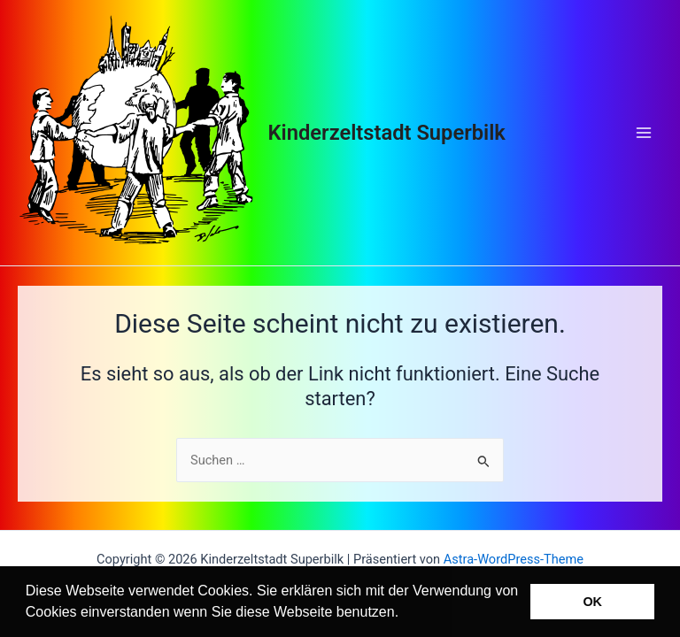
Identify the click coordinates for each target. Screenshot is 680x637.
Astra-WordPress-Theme (513, 559)
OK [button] (592, 602)
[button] (405, 614)
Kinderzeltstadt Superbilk (387, 132)
